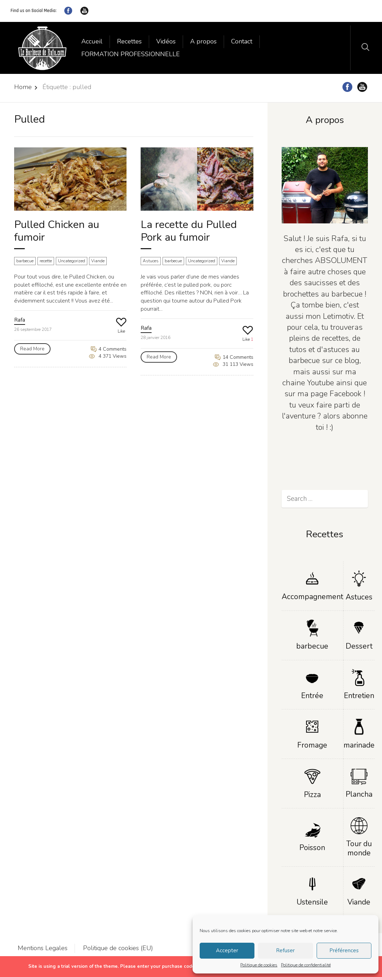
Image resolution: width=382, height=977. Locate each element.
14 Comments (234, 357)
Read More (32, 348)
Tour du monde (359, 848)
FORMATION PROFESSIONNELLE (130, 54)
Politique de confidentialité (306, 965)
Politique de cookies (258, 965)
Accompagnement (312, 597)
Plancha (359, 794)
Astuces (151, 261)
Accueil (91, 41)
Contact (241, 41)
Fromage (312, 745)
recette (46, 261)
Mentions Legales (42, 948)
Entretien (359, 696)
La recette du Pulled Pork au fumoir (189, 231)
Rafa (19, 319)
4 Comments (109, 349)
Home (23, 87)
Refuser (285, 950)
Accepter (227, 950)
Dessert (359, 646)
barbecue (25, 261)
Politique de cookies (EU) (118, 948)
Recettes (129, 41)
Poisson (312, 848)
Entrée (312, 696)
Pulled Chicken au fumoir (56, 231)
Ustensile (312, 902)
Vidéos (166, 41)
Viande (98, 261)
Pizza (312, 795)
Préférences (344, 950)
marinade (359, 745)
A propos (203, 41)
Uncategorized (71, 261)
